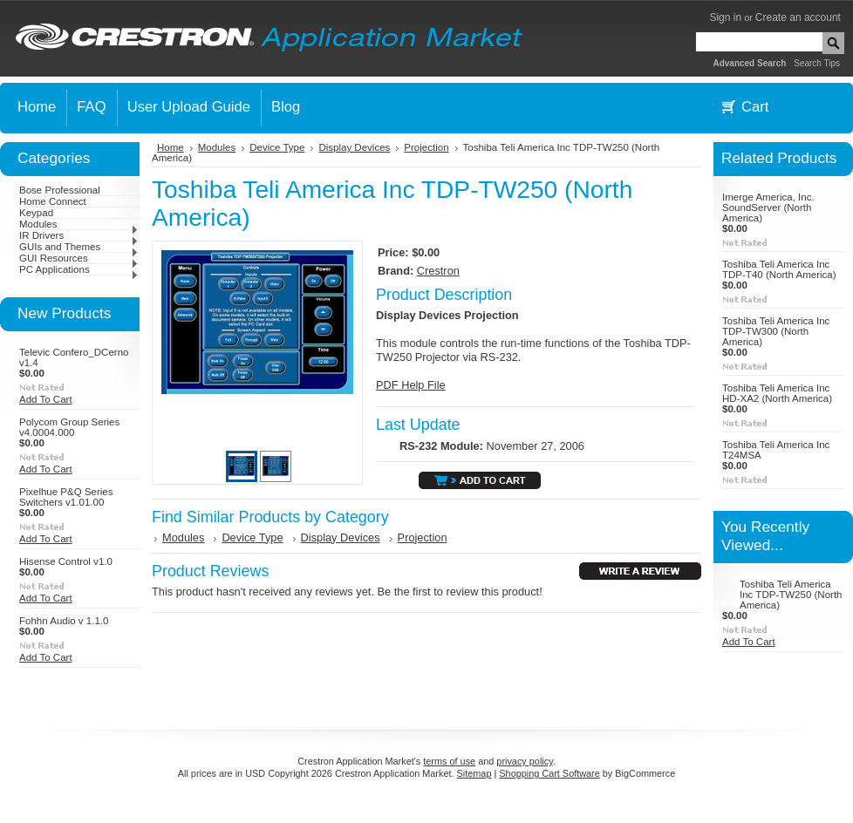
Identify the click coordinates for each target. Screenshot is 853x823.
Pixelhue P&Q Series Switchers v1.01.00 (66, 496)
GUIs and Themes (79, 246)
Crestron (438, 270)
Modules (79, 224)
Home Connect (52, 201)
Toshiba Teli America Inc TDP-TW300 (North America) (775, 331)
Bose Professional (59, 190)
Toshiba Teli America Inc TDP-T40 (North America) (779, 269)
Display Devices (354, 147)
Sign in (725, 17)
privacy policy (524, 761)
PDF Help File (411, 384)
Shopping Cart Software (549, 773)
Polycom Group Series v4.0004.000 (69, 427)
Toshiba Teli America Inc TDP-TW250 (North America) (791, 594)
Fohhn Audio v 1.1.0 (63, 621)
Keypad (36, 212)
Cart (754, 107)
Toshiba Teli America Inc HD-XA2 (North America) (777, 393)
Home (170, 147)
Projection (426, 147)
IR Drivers (79, 235)
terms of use (449, 761)
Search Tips (817, 63)
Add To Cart (45, 399)
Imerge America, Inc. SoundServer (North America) (768, 207)
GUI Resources (79, 258)
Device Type (276, 147)
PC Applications (79, 269)
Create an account (798, 17)
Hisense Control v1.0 (66, 561)
